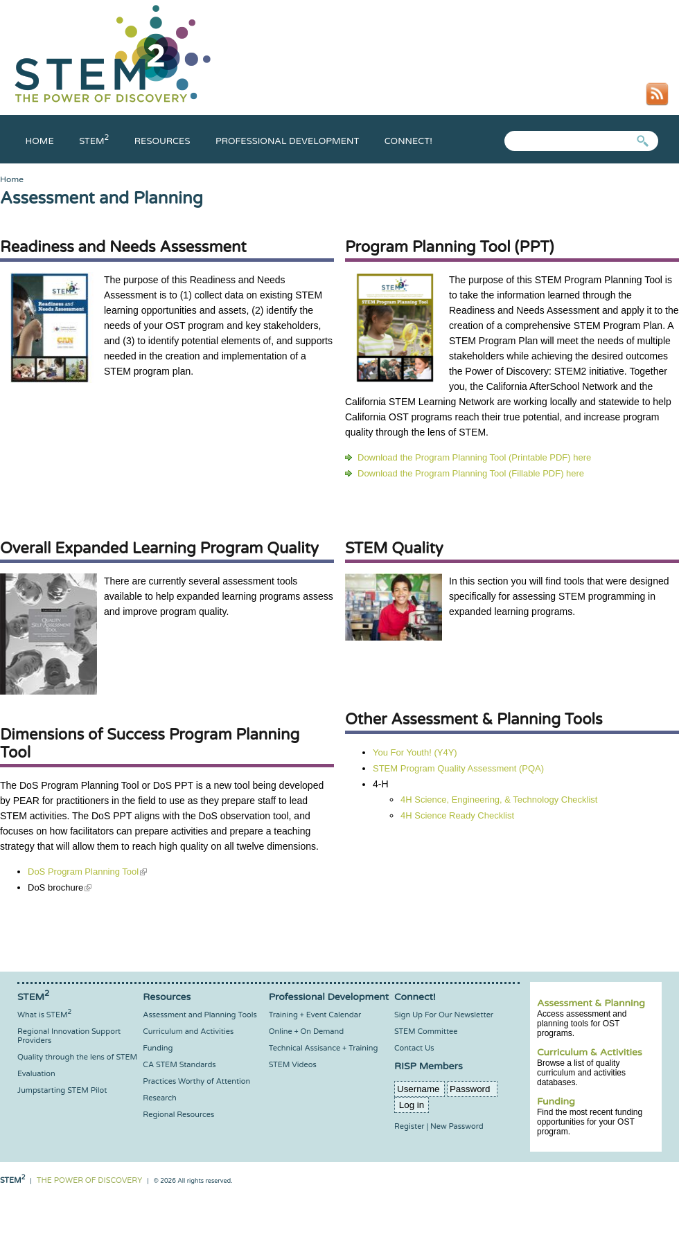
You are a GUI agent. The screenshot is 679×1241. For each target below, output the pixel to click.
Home (40, 141)
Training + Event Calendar (315, 1014)
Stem (94, 141)
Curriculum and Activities (188, 1031)
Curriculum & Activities (589, 1052)
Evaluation (36, 1073)
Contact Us (414, 1048)
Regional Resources (178, 1114)
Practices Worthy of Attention (196, 1081)
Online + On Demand (306, 1031)
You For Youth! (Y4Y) (415, 752)
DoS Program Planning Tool (87, 871)
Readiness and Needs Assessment (123, 247)
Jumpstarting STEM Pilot (62, 1090)
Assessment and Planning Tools (199, 1014)
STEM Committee (425, 1031)
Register (409, 1126)
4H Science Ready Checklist (457, 815)
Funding (556, 1101)
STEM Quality (394, 548)
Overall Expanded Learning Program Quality (159, 548)
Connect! (408, 141)
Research (159, 1097)
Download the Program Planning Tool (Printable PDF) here (474, 457)
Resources (162, 141)
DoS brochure (59, 887)
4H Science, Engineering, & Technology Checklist (498, 799)
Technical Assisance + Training (323, 1048)
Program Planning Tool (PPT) (449, 247)
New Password (457, 1126)
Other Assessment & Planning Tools (474, 720)
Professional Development (287, 141)
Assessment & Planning (591, 1003)
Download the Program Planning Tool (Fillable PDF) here (471, 473)
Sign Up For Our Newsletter (443, 1014)
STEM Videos (293, 1064)
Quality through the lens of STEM (77, 1057)
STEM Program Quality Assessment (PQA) (458, 768)
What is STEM (44, 1014)
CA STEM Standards (179, 1064)
